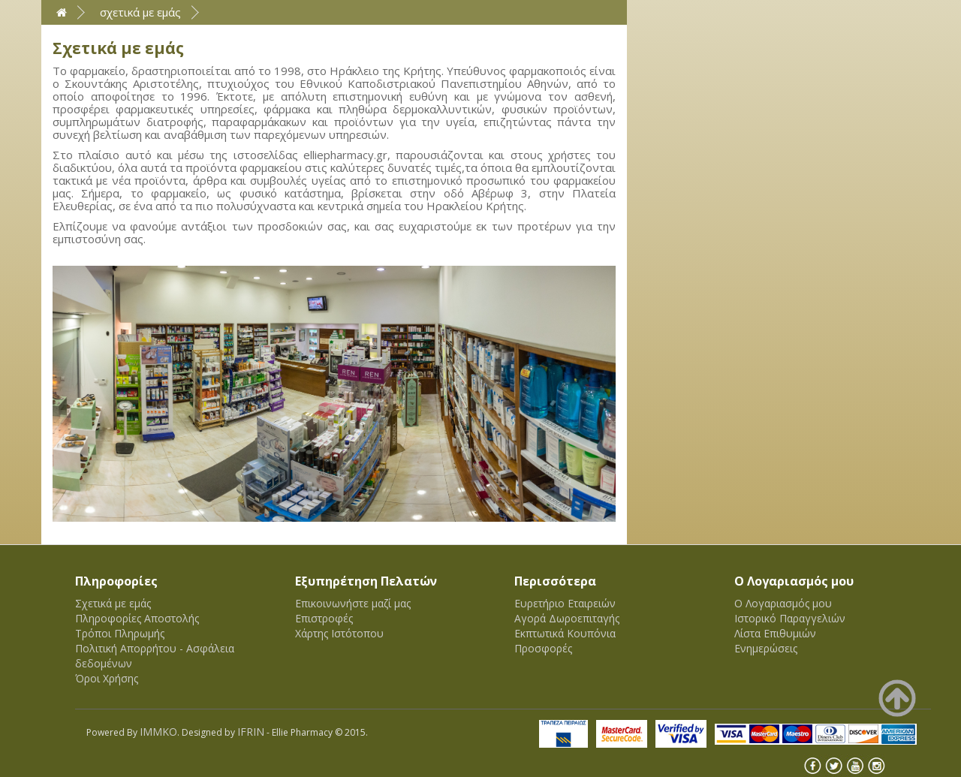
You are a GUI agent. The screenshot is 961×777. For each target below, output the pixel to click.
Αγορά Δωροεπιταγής (566, 618)
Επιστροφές (324, 618)
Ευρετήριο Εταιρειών (565, 603)
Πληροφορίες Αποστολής (137, 618)
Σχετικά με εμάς (140, 12)
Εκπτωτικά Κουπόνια (565, 633)
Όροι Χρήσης (106, 678)
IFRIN (250, 731)
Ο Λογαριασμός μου (783, 603)
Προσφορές (543, 648)
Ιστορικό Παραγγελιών (789, 618)
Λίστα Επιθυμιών (775, 633)
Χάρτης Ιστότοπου (339, 633)
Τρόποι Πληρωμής (119, 633)
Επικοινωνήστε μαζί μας (353, 603)
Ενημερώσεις (765, 648)
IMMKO (158, 731)
